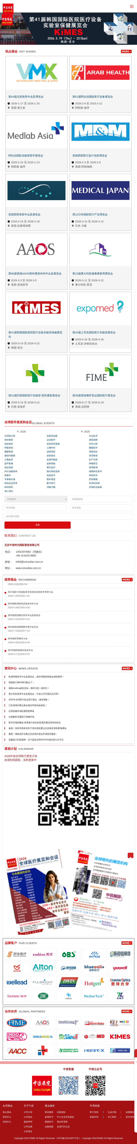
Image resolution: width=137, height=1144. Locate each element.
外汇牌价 (112, 1117)
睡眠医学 (93, 448)
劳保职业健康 (95, 487)
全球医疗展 (9, 436)
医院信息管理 (10, 483)
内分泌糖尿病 (10, 471)
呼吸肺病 (8, 448)
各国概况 (130, 1112)
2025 (87, 431)
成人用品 (8, 491)
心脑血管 (8, 459)
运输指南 (49, 1126)
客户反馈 (94, 1112)
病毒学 (7, 475)
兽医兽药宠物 (53, 444)
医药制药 (8, 487)
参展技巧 (49, 1117)
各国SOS (94, 1117)
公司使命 (28, 1117)
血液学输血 (52, 459)
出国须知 (61, 1112)
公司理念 (28, 1131)
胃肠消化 (93, 451)
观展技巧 (49, 1122)
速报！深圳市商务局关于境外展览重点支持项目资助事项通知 (37, 728)
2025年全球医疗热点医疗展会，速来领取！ (29, 699)
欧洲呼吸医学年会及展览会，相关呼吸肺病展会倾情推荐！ (36, 676)
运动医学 (51, 440)
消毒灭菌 (51, 487)
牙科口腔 (93, 444)
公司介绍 (28, 1112)
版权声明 (28, 1122)
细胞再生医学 (95, 471)
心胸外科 (51, 448)
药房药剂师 (94, 483)
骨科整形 (8, 440)
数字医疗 (51, 483)
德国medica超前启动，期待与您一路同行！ (29, 688)
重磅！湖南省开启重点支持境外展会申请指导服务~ (33, 734)
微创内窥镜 (9, 455)
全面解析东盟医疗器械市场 (21, 717)
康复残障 (93, 440)
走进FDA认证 (63, 1126)
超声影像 (8, 463)
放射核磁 (51, 463)
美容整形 (93, 455)
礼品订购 (112, 1112)
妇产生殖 (93, 459)
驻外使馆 (130, 1117)
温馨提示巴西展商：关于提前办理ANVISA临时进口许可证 (36, 739)
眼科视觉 (51, 479)
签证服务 (49, 1112)
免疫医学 (51, 475)
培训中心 (7, 1122)
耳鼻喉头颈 (9, 479)
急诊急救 (8, 467)
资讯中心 (7, 1117)
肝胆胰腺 (93, 479)
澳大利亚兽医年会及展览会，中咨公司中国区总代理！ (34, 694)
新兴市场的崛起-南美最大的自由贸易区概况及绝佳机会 (35, 722)
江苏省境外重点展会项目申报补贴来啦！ (28, 705)
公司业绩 (28, 1126)
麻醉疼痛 (8, 451)
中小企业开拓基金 (65, 1117)
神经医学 (93, 475)
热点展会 (7, 1112)
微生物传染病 (53, 471)
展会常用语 (62, 1122)
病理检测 (93, 467)
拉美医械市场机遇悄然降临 (21, 711)
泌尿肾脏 (51, 451)
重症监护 (51, 467)
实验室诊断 (52, 436)
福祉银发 (8, 444)
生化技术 (93, 436)
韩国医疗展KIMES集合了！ (21, 682)
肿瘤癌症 (93, 463)
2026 (23, 431)
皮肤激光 (51, 455)
